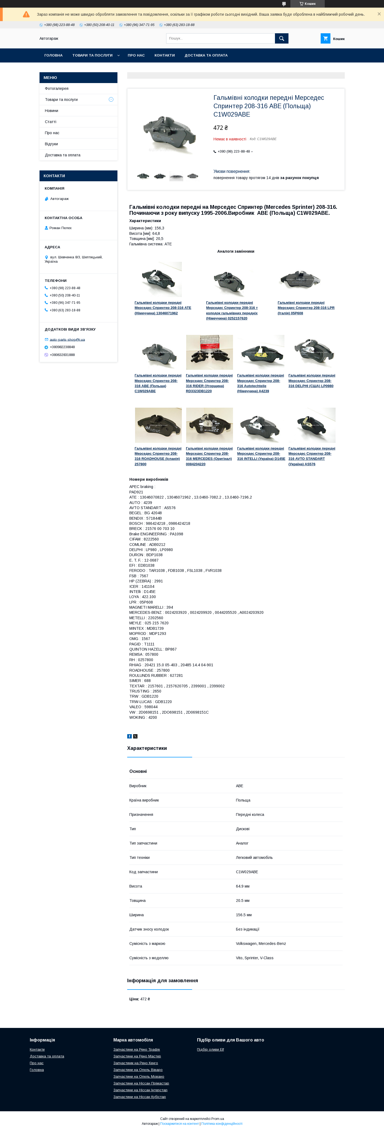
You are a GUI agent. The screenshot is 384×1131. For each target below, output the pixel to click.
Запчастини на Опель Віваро (138, 1070)
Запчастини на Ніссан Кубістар (139, 1097)
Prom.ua (217, 1119)
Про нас (136, 55)
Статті (50, 122)
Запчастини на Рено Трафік (136, 1049)
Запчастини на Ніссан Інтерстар (140, 1090)
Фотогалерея (56, 88)
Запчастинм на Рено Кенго (135, 1063)
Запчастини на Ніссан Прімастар (141, 1083)
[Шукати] (281, 38)
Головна (53, 55)
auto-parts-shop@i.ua (67, 339)
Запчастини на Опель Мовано (138, 1076)
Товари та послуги (92, 55)
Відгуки (51, 144)
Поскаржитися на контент (179, 1124)
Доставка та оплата (206, 55)
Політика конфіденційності (221, 1124)
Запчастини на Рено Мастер (137, 1056)
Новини (51, 110)
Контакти (165, 55)
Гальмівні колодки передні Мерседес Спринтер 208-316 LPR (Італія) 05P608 (306, 308)
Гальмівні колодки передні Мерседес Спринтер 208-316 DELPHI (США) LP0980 (311, 380)
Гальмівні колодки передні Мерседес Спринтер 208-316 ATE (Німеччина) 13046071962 (163, 308)
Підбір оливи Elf (210, 1049)
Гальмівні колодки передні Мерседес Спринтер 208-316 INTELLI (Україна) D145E (261, 453)
